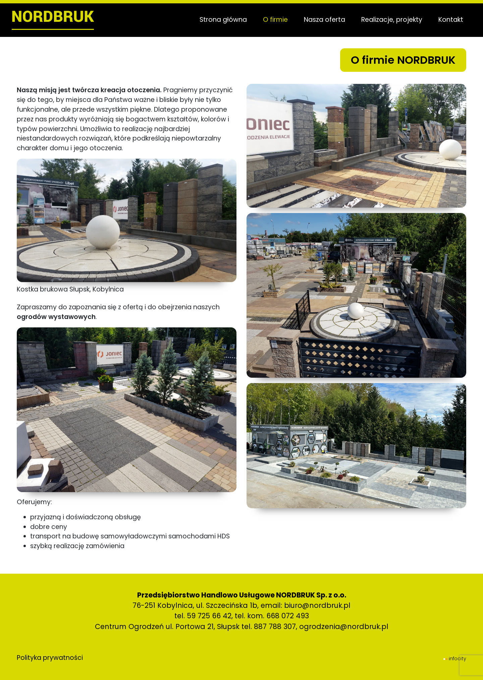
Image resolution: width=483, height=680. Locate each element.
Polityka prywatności (50, 657)
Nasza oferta (321, 19)
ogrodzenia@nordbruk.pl (343, 626)
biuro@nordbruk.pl (317, 605)
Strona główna (220, 19)
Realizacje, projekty (389, 19)
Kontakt (448, 19)
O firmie (272, 19)
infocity (457, 658)
